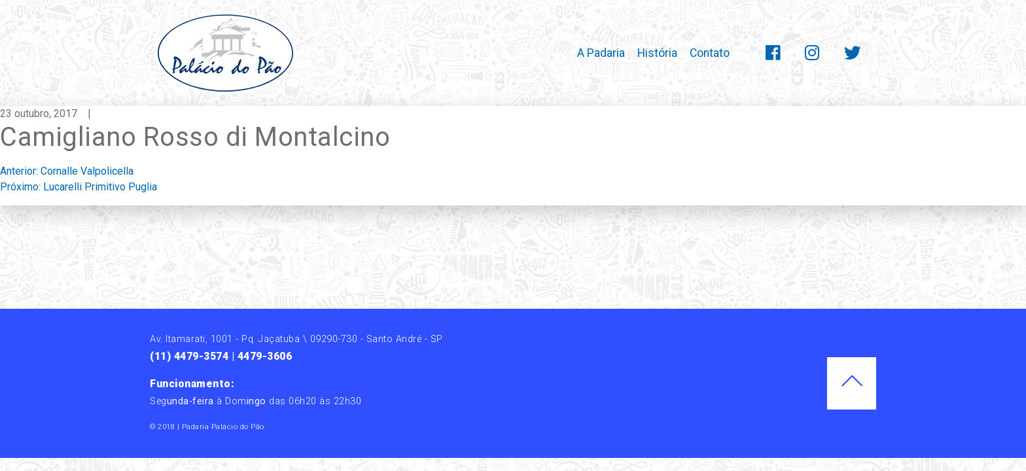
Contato (710, 53)
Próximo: (78, 187)
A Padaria (601, 53)
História (657, 53)
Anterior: (66, 171)
